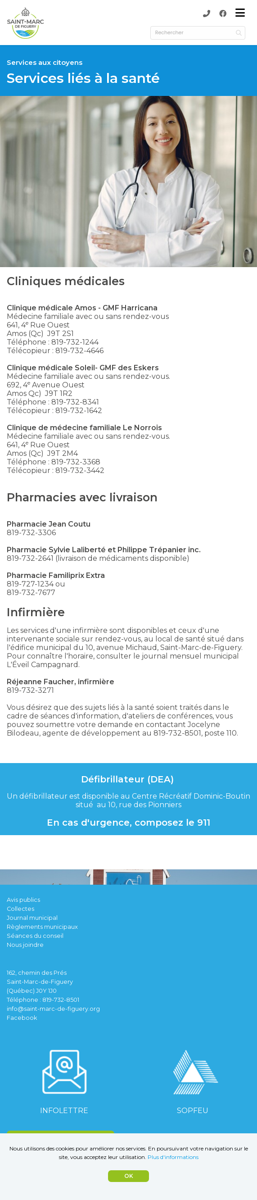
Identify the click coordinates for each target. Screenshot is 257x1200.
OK (128, 1176)
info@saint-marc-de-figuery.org (53, 1008)
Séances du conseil (35, 935)
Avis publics (23, 899)
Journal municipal (32, 917)
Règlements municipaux (42, 926)
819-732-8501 (60, 999)
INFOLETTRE (64, 1110)
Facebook (22, 1017)
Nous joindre (25, 944)
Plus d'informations (173, 1157)
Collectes (20, 908)
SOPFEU (192, 1110)
